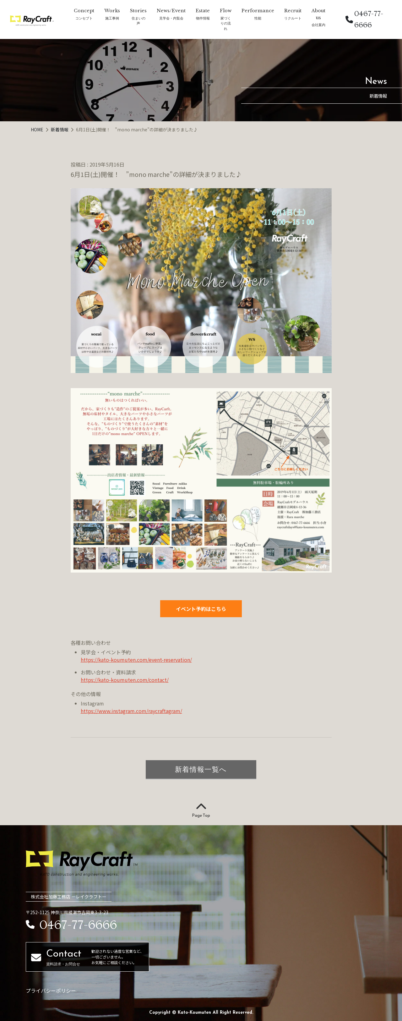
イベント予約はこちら (201, 608)
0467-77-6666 (364, 19)
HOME (37, 129)
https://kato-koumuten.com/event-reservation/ (136, 659)
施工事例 (112, 18)
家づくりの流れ (225, 23)
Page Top (201, 810)
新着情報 (60, 129)
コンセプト (84, 18)
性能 (257, 18)
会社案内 (318, 24)
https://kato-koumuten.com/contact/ (125, 679)
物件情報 (203, 18)
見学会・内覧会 (171, 18)
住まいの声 (138, 21)
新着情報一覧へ (201, 769)
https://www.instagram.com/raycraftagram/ (131, 711)
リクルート (293, 18)
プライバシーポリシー (51, 990)
